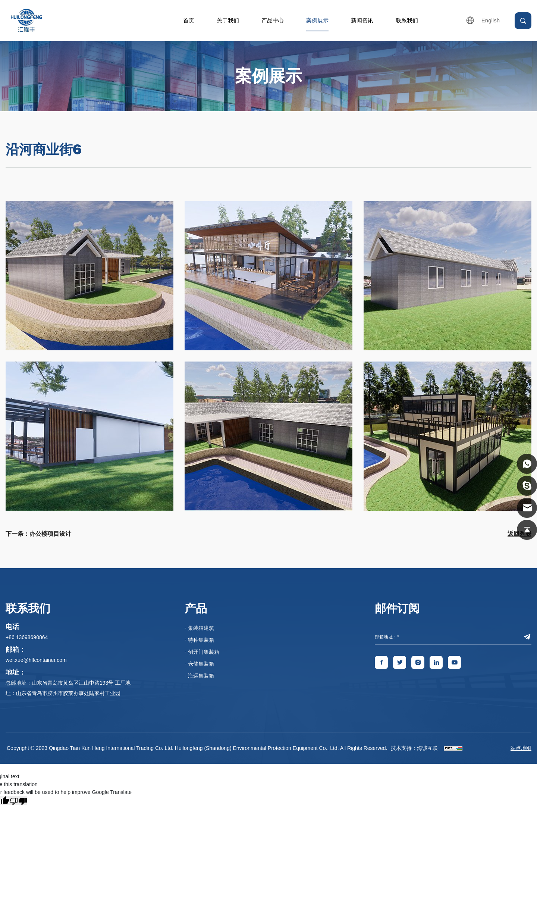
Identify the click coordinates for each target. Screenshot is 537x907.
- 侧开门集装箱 (202, 652)
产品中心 (272, 20)
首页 (188, 20)
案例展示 (317, 20)
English (490, 20)
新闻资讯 (362, 20)
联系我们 (407, 20)
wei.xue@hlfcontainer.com (36, 660)
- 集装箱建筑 (199, 628)
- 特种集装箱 (199, 640)
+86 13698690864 (27, 637)
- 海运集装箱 (199, 676)
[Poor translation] (18, 800)
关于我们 (228, 20)
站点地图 (521, 748)
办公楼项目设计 (50, 534)
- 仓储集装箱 (199, 664)
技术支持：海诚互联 (414, 748)
